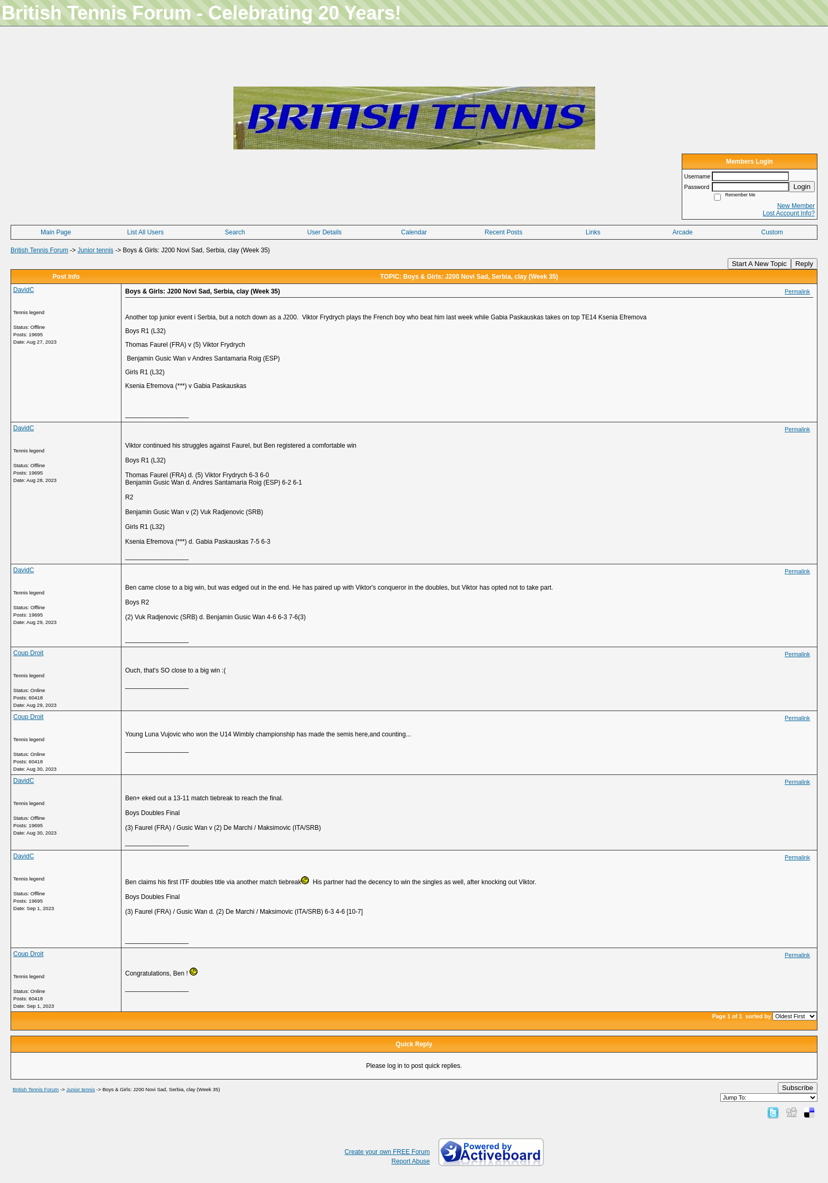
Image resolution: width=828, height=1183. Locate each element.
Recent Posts (503, 232)
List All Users (145, 232)
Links (593, 232)
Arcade (683, 232)
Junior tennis (96, 250)
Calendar (414, 232)
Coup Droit (28, 653)
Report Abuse (410, 1161)
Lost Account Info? (789, 213)
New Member (796, 206)
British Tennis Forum (39, 250)
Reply (804, 264)
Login (802, 187)
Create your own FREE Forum (387, 1152)
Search (235, 232)
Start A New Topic (759, 264)
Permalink (797, 291)
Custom (772, 232)
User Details (324, 232)
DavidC (23, 290)
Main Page (56, 232)
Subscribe (797, 1088)
